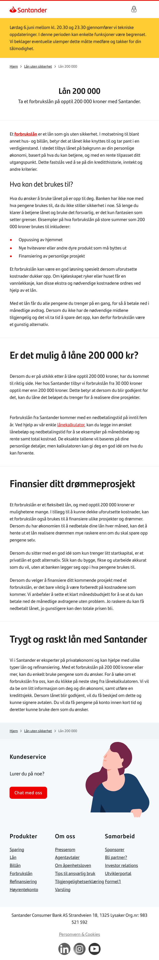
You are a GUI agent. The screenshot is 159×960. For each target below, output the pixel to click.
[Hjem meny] (147, 9)
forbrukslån (25, 134)
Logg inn (134, 9)
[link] (14, 9)
